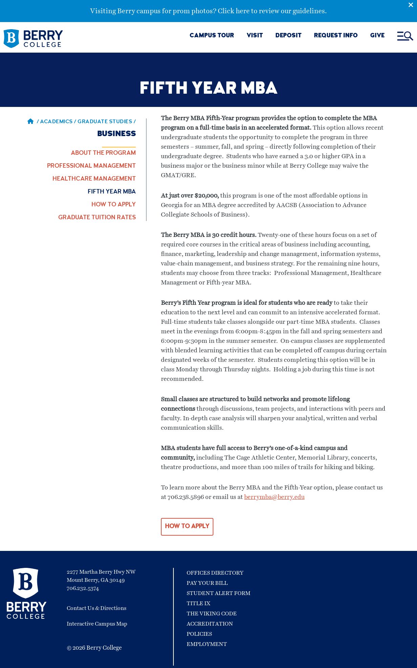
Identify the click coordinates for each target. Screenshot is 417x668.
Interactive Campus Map (97, 624)
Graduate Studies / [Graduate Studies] (107, 122)
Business (116, 134)
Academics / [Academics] (59, 122)
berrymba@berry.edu (274, 497)
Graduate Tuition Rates (97, 218)
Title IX (198, 603)
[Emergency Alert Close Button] (412, 4)
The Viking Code (212, 613)
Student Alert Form (218, 593)
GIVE (377, 36)
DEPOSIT (288, 36)
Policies (199, 634)
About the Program (103, 153)
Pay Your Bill (207, 583)
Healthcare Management (94, 179)
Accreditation (210, 624)
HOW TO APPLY (187, 527)
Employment (207, 644)
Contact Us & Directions (96, 608)
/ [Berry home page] (33, 122)
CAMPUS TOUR (212, 36)
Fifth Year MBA (112, 192)
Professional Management (91, 166)
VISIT (255, 36)
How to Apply (113, 205)
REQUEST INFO (336, 36)
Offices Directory (215, 573)
